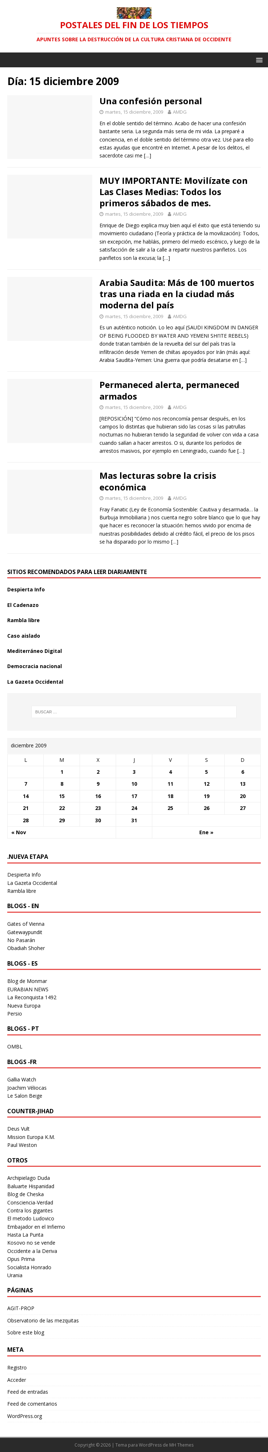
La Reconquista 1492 (31, 997)
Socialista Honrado (29, 1267)
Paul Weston (22, 1144)
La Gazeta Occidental (35, 681)
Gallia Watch (21, 1079)
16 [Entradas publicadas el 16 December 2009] (98, 796)
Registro (17, 1367)
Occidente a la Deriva (32, 1251)
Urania (14, 1275)
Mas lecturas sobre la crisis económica (157, 481)
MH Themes (181, 1445)
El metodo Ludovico (30, 1218)
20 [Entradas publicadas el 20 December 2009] (243, 796)
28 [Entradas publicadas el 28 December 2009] (26, 820)
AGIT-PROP (20, 1308)
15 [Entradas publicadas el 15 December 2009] (62, 796)
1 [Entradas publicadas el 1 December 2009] (61, 771)
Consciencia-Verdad (30, 1202)
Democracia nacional (34, 666)
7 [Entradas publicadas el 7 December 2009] (25, 783)
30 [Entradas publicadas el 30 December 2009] (98, 820)
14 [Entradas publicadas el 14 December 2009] (26, 796)
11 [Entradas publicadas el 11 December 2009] (170, 783)
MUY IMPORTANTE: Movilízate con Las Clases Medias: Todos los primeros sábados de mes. (173, 191)
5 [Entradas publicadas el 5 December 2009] (206, 771)
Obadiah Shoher (26, 948)
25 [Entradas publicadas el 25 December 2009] (170, 808)
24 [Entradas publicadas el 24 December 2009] (134, 808)
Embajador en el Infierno (36, 1226)
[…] (147, 155)
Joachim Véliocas (27, 1087)
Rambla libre (23, 620)
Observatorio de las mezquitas (43, 1320)
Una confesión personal (150, 101)
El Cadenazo (23, 605)
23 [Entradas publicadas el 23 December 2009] (98, 808)
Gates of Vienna (25, 923)
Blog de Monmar (27, 981)
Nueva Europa (24, 1005)
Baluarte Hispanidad (30, 1186)
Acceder (16, 1379)
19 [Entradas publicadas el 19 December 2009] (206, 796)
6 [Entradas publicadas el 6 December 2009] (242, 771)
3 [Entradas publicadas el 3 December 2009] (134, 771)
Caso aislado (23, 635)
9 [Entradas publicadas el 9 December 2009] (98, 783)
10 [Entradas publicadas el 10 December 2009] (134, 783)
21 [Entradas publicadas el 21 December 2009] (26, 808)
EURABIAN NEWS (27, 989)
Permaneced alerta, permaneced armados (169, 390)
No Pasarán (21, 940)
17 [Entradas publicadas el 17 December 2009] (134, 796)
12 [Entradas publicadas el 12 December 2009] (206, 783)
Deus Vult (18, 1128)
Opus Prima (21, 1258)
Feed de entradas (27, 1391)
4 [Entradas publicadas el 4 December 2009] (170, 771)
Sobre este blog (25, 1332)
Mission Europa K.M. (31, 1137)
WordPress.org (24, 1416)
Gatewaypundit (24, 932)
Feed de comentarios (32, 1403)
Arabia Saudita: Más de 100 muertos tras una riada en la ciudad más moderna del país (176, 294)
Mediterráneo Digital (34, 650)
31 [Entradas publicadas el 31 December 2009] (134, 820)
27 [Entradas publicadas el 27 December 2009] (243, 808)
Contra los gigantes (30, 1210)
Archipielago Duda (28, 1177)
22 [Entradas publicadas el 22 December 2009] (62, 808)
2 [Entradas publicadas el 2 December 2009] (98, 771)
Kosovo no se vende (31, 1242)
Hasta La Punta (25, 1234)
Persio (14, 1013)
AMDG (180, 112)
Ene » (206, 832)
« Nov (18, 832)
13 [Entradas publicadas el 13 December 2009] (243, 783)
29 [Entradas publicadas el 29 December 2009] (62, 820)
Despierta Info (26, 589)
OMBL (14, 1046)
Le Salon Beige (24, 1095)
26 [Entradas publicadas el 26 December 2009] (206, 808)
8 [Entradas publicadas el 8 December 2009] (61, 783)
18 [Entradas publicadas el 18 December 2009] (170, 796)
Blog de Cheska (25, 1194)
